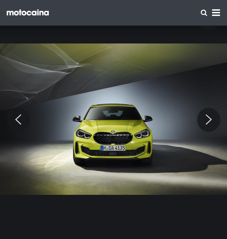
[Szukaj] (204, 13)
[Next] (208, 120)
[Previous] (18, 120)
